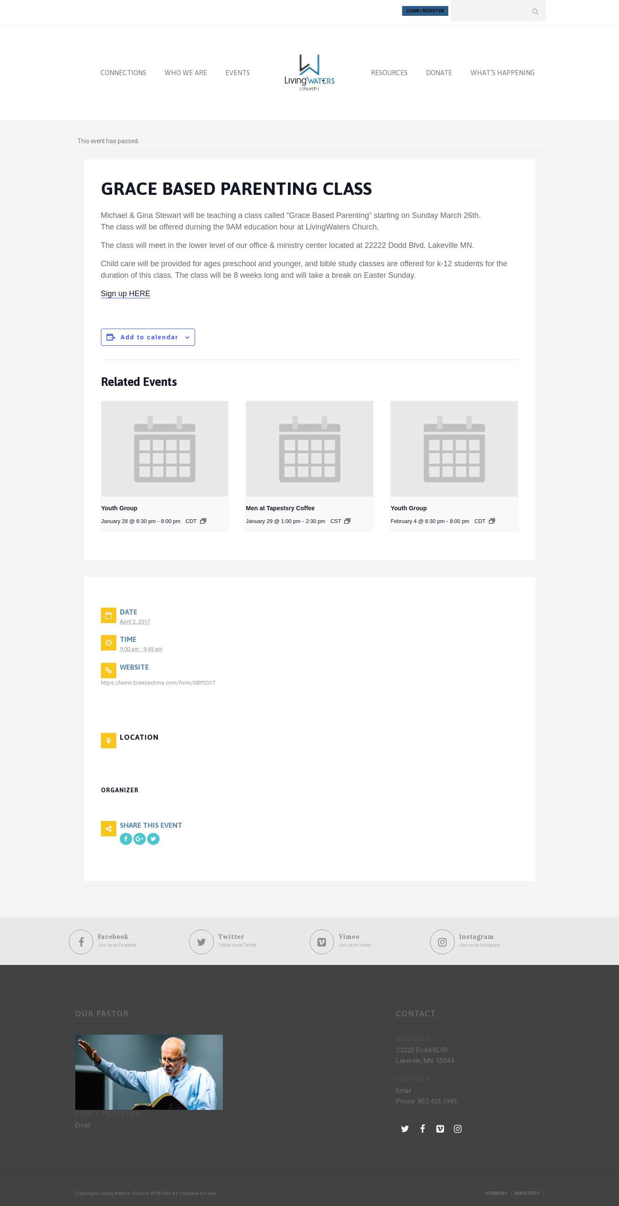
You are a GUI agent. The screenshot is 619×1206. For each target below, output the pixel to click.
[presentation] (164, 445)
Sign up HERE (126, 290)
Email (82, 1121)
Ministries (527, 1190)
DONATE (439, 69)
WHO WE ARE (186, 69)
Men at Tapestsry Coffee (280, 504)
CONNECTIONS (123, 69)
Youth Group (119, 504)
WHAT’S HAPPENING (503, 69)
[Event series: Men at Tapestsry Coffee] (347, 517)
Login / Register (425, 11)
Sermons (496, 1190)
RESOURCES (389, 69)
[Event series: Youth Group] (203, 517)
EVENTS (237, 69)
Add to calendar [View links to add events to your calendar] (149, 333)
